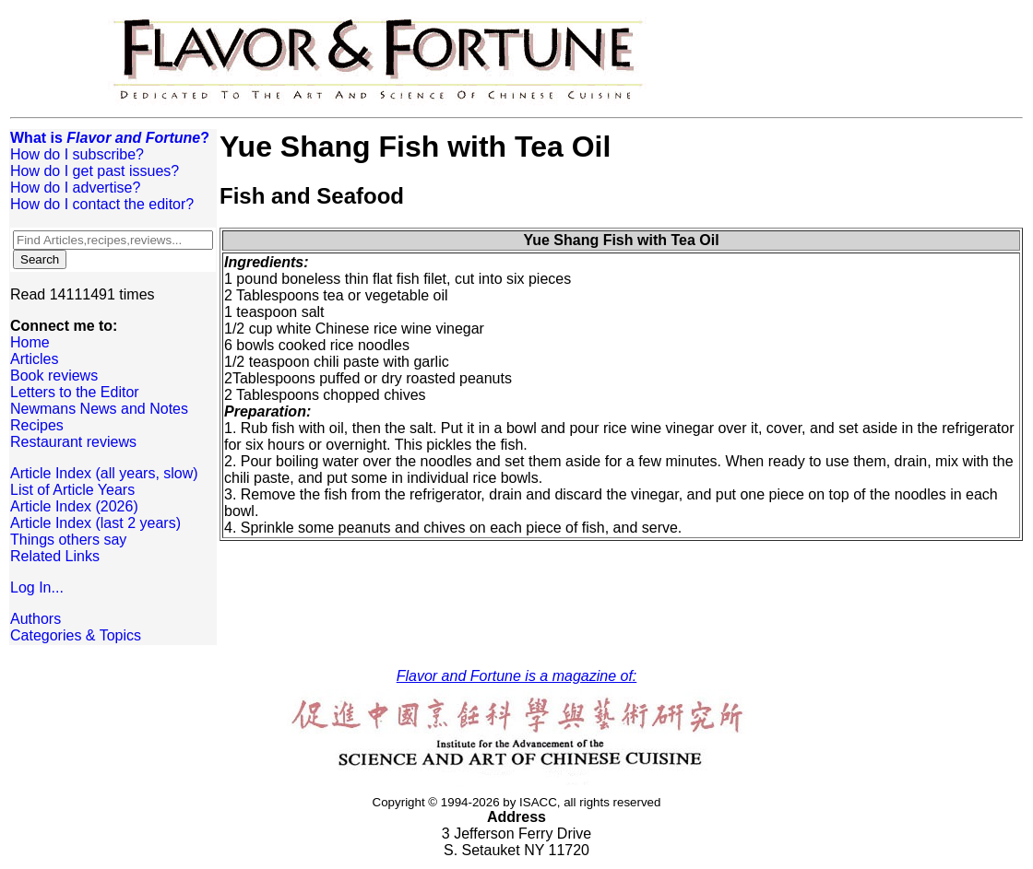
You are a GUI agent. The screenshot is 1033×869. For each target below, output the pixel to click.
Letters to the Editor (74, 392)
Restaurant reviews (73, 442)
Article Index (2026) (74, 506)
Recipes (37, 425)
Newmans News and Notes (99, 409)
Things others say (68, 539)
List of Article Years (72, 490)
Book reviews (54, 375)
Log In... (37, 587)
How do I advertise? (75, 187)
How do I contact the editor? (102, 204)
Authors (35, 619)
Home (30, 342)
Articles (34, 359)
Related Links (55, 556)
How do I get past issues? (94, 171)
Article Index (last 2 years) (95, 523)
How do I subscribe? (77, 154)
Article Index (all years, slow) (104, 473)
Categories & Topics (75, 635)
